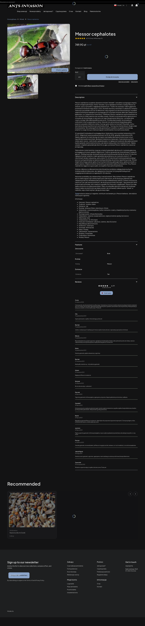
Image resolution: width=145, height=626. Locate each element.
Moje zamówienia (72, 586)
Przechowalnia (71, 589)
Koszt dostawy (71, 572)
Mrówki (22, 19)
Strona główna (11, 19)
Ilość (76, 72)
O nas (98, 583)
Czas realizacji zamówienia (75, 566)
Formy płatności (72, 569)
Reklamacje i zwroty (73, 575)
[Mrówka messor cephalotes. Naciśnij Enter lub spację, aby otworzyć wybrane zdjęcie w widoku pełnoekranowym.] (38, 48)
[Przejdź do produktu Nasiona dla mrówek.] (32, 510)
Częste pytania (101, 569)
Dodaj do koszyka (112, 77)
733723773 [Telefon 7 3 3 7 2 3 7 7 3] (129, 566)
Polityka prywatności (103, 572)
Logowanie (70, 583)
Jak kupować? (101, 566)
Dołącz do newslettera (19, 575)
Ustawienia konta (72, 592)
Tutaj (77, 193)
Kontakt (99, 586)
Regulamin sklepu (102, 575)
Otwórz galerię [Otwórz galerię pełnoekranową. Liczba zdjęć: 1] (60, 70)
